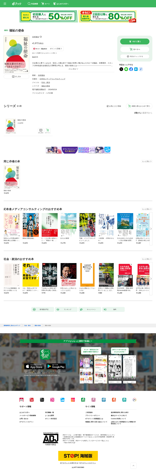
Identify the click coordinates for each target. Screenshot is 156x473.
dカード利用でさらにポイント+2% (43, 53)
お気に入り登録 (115, 106)
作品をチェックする (136, 56)
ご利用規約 (89, 412)
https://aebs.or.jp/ (69, 442)
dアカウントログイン (27, 422)
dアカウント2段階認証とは (94, 419)
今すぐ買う (136, 41)
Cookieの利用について (118, 419)
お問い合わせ (24, 419)
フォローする (40, 37)
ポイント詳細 (55, 49)
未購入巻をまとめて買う (141, 106)
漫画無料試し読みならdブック (12, 325)
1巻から (137, 113)
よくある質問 (49, 415)
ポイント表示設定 (51, 419)
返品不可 (35, 57)
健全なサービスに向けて (119, 415)
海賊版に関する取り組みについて (96, 422)
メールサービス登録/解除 (28, 415)
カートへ (136, 49)
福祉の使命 (21, 120)
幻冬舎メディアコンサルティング (52, 79)
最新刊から (147, 113)
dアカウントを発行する (69, 463)
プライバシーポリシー (92, 415)
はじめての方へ (25, 412)
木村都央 (35, 37)
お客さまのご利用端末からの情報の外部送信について (123, 423)
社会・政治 (45, 82)
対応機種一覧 (49, 412)
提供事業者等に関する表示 (119, 412)
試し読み (18, 76)
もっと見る (146, 161)
